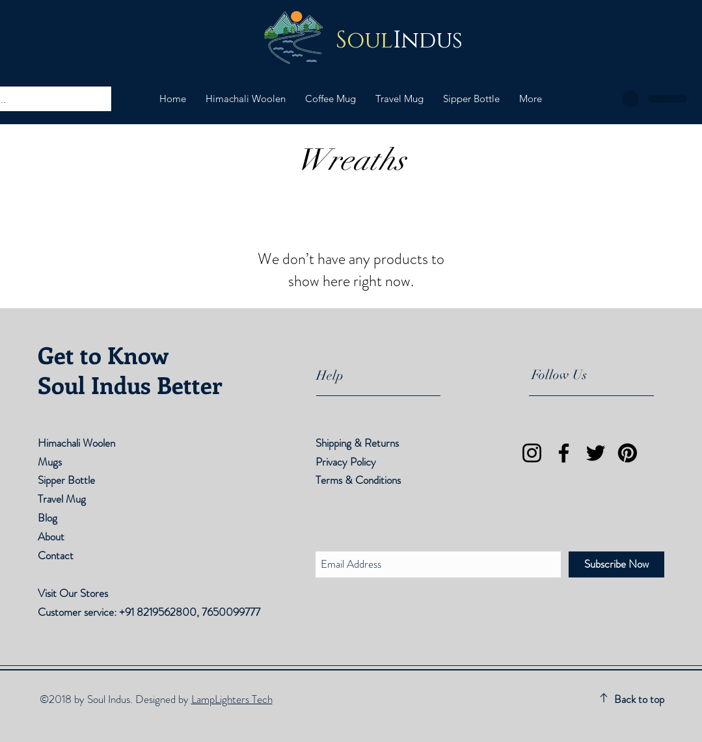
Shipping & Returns (358, 443)
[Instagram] (532, 453)
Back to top (639, 699)
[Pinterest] (627, 453)
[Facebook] (563, 453)
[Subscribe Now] (616, 564)
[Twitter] (595, 453)
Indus (399, 40)
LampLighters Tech (232, 699)
